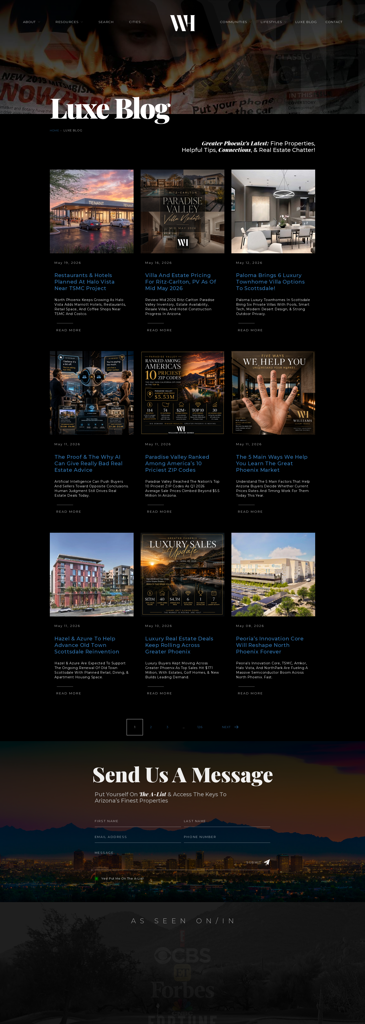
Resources (67, 22)
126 (200, 727)
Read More (68, 330)
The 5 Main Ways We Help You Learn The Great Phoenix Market (272, 463)
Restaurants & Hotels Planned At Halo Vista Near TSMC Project (84, 281)
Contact (333, 22)
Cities (135, 22)
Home (54, 130)
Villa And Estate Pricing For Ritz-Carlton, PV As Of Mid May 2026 (180, 281)
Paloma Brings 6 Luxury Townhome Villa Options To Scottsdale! (270, 281)
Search (106, 22)
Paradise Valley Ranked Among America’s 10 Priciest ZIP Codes (177, 463)
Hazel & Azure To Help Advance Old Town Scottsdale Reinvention (86, 645)
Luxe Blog (306, 22)
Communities (233, 22)
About (29, 22)
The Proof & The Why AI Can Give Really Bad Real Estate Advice (88, 463)
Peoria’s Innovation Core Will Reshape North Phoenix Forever (270, 645)
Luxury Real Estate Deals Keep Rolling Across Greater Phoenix (179, 645)
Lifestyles (271, 22)
